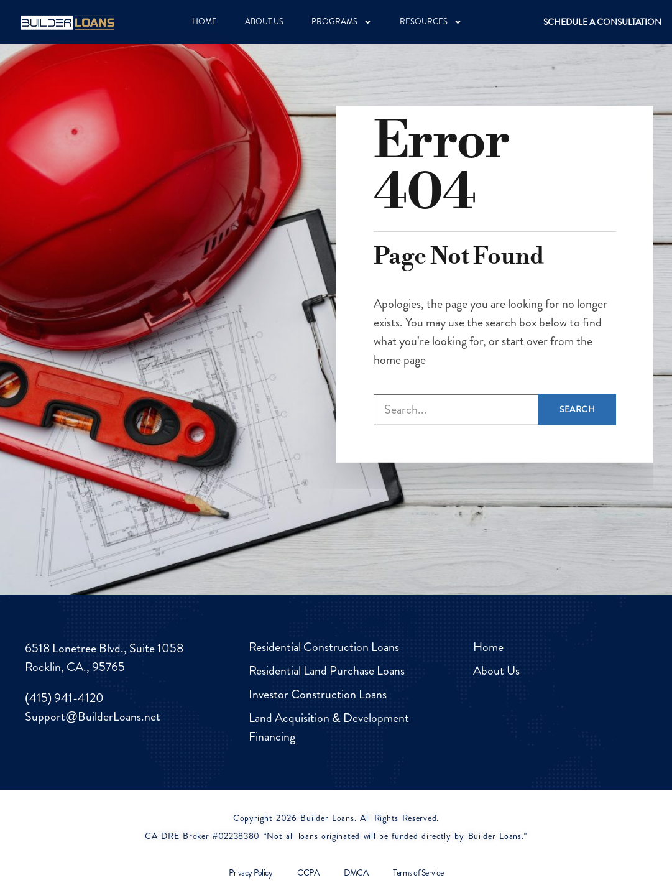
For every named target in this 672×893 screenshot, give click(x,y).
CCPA (308, 872)
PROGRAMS (341, 22)
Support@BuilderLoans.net (92, 717)
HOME (204, 21)
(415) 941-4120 (64, 698)
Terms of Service (418, 872)
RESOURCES (431, 22)
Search (577, 384)
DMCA (356, 872)
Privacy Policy (250, 872)
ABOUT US (264, 21)
